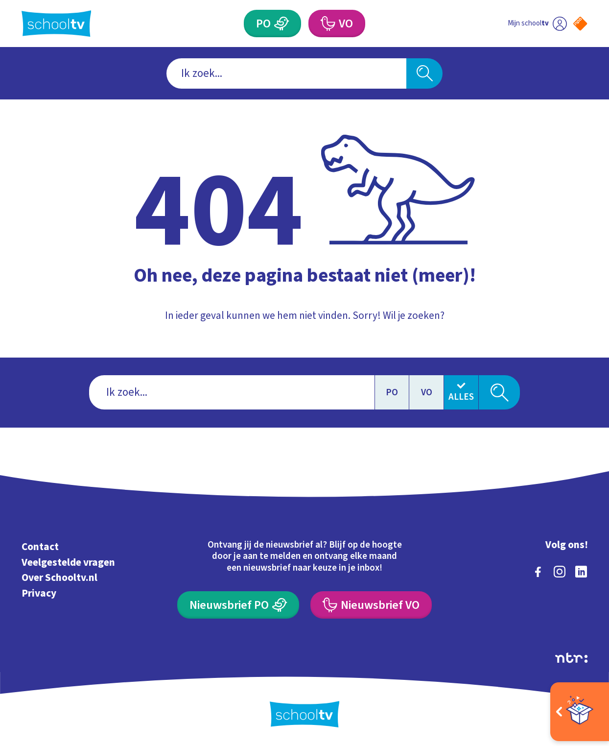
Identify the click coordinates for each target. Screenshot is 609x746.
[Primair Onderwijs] (272, 23)
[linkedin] (581, 571)
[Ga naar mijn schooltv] (537, 23)
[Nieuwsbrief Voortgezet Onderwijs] (371, 605)
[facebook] (538, 571)
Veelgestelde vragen (68, 562)
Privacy (39, 593)
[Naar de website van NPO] (580, 23)
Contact (40, 546)
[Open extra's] (579, 711)
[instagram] (559, 571)
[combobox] (286, 73)
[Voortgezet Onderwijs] (336, 23)
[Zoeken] (424, 73)
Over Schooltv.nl (59, 577)
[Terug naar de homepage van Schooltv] (57, 23)
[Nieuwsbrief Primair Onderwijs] (238, 605)
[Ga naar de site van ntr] (571, 657)
